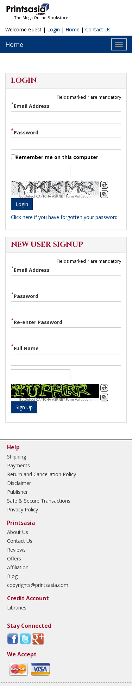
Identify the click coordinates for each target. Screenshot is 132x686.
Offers (14, 558)
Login (53, 29)
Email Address (32, 106)
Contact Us (98, 29)
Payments (18, 465)
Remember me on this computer (56, 157)
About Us (17, 532)
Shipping (16, 456)
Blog (12, 576)
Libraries (16, 607)
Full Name (26, 348)
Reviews (16, 549)
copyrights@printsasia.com (37, 585)
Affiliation (18, 567)
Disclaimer (19, 483)
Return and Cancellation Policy (41, 474)
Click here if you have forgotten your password (64, 217)
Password (26, 132)
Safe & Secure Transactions (38, 500)
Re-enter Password (38, 322)
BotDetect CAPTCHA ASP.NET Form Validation (55, 196)
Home (72, 29)
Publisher (17, 491)
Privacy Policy (22, 509)
